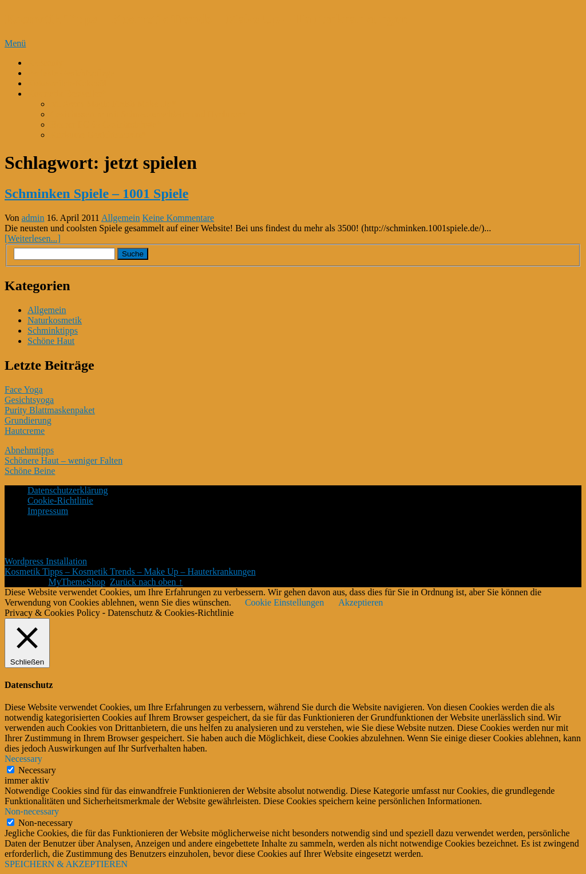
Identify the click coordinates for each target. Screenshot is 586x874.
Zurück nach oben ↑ (146, 582)
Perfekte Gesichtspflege (70, 73)
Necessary (37, 770)
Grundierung (28, 420)
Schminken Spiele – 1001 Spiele (96, 193)
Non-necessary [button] (32, 811)
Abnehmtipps (29, 450)
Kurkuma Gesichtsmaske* (98, 135)
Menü (15, 43)
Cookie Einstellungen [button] (284, 602)
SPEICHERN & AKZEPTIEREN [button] (66, 864)
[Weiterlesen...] (33, 238)
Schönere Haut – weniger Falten (63, 460)
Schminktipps (52, 330)
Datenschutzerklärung (67, 490)
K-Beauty (45, 63)
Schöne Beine (30, 471)
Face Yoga (24, 389)
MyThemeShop (76, 582)
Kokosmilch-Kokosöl (66, 83)
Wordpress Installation (46, 561)
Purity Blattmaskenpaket (50, 410)
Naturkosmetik (54, 320)
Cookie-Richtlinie (60, 500)
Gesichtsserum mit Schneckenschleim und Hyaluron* (148, 114)
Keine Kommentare (178, 218)
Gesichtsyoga (29, 400)
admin (33, 218)
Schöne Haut (50, 341)
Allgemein (120, 218)
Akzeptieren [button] (360, 602)
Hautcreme (25, 431)
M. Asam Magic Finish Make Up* (113, 104)
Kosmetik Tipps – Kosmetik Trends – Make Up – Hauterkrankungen (206, 18)
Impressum (47, 511)
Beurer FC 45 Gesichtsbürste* (105, 124)
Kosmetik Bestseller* (66, 93)
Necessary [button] (23, 759)
